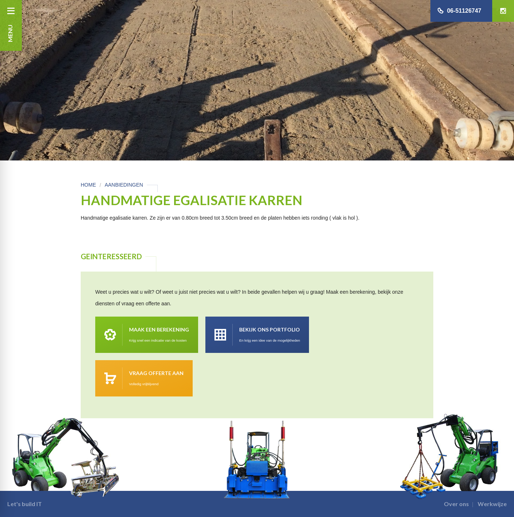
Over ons (456, 503)
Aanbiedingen (124, 185)
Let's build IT (24, 503)
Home (88, 185)
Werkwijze (492, 503)
